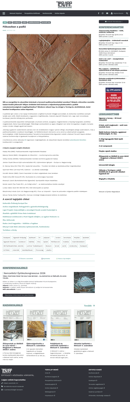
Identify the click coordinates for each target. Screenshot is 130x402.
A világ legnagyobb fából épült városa (111, 140)
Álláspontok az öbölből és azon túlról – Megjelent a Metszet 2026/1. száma (13, 346)
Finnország (39, 250)
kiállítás (31, 242)
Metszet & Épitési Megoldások (109, 192)
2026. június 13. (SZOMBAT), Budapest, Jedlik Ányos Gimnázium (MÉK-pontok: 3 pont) (112, 53)
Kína (38, 242)
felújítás (77, 237)
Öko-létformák (9, 220)
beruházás (67, 237)
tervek (57, 246)
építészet (32, 237)
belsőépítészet (27, 250)
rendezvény (73, 246)
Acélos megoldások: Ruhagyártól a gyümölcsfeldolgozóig (25, 207)
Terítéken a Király (10, 230)
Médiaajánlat (50, 392)
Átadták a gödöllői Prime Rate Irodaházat (19, 213)
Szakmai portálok (95, 392)
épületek (86, 237)
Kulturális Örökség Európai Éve (15, 203)
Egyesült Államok (10, 242)
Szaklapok (93, 380)
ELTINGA (6, 250)
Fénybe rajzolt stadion (108, 151)
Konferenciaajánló (52, 377)
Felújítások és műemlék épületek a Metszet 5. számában (59, 345)
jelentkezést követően (78, 140)
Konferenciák (47, 13)
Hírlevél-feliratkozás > (114, 21)
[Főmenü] (3, 13)
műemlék (16, 250)
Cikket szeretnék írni (9, 383)
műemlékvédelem (78, 242)
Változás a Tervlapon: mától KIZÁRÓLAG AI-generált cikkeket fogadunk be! (112, 172)
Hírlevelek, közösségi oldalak (99, 395)
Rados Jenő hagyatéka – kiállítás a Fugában (20, 223)
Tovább (88, 305)
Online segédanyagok (97, 388)
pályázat (46, 237)
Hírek (47, 373)
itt (25, 140)
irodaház (66, 242)
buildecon (22, 242)
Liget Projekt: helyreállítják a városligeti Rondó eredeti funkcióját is (30, 210)
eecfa (64, 246)
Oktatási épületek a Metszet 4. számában (83, 344)
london (58, 237)
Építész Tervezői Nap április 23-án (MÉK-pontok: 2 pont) (111, 35)
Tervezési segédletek (97, 384)
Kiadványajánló (51, 384)
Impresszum (50, 395)
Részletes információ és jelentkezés (19, 295)
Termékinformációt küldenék (12, 386)
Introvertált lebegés (107, 165)
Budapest (7, 237)
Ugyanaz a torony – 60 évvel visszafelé (110, 119)
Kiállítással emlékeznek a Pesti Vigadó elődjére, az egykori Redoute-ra (31, 217)
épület (46, 242)
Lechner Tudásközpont (35, 246)
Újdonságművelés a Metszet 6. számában (35, 344)
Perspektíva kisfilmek (32, 13)
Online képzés (60, 13)
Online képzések (51, 388)
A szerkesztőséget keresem (12, 390)
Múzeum (49, 246)
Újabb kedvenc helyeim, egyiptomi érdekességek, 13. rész (112, 133)
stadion (49, 250)
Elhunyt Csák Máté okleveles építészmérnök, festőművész (26, 227)
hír (40, 237)
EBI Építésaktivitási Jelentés (13, 246)
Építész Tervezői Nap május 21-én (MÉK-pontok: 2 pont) (111, 44)
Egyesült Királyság (19, 237)
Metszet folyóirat (16, 13)
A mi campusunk (105, 146)
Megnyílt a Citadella (107, 179)
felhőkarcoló (55, 242)
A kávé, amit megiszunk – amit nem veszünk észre (113, 126)
